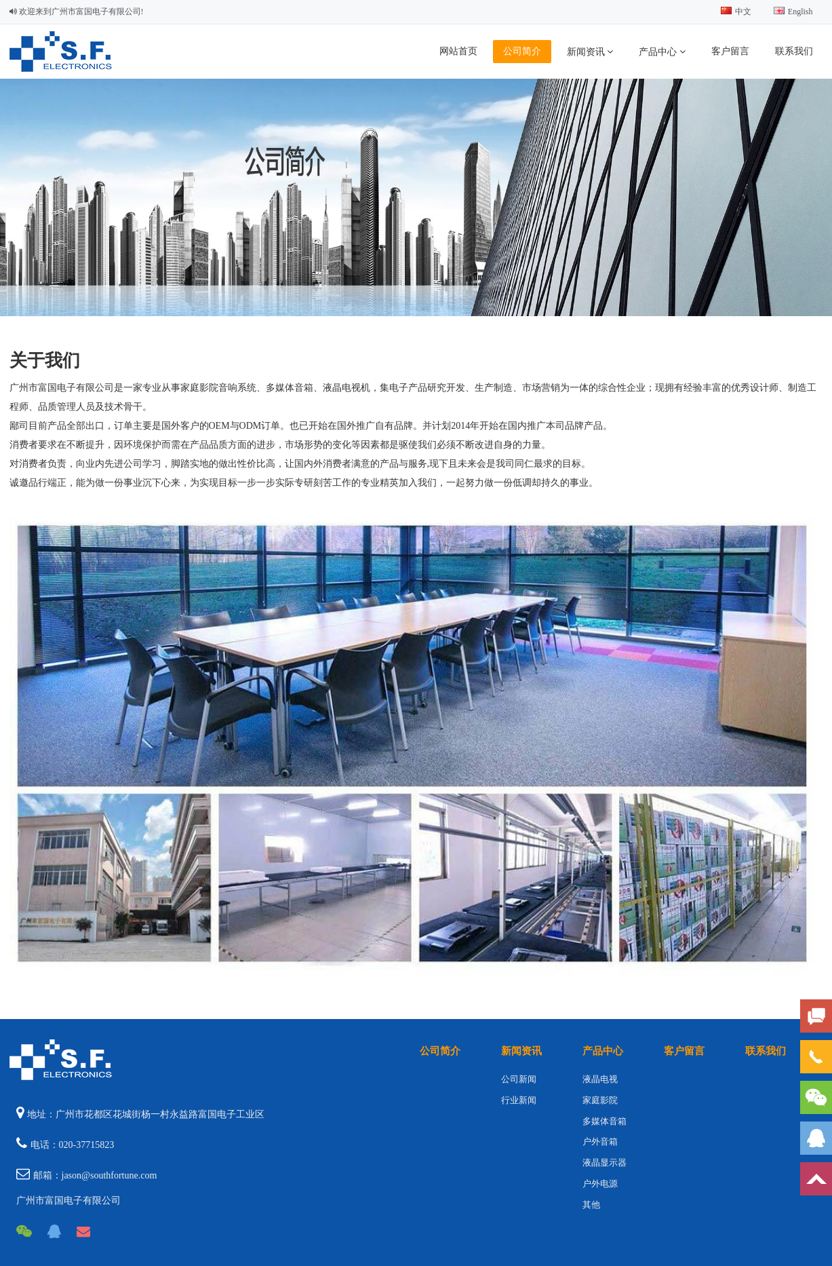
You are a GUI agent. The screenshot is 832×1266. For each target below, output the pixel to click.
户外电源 (600, 1183)
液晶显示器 (604, 1162)
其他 (591, 1205)
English (793, 11)
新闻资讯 (590, 51)
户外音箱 (600, 1141)
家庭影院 (600, 1100)
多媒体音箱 (604, 1121)
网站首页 (458, 51)
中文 (736, 11)
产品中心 (662, 51)
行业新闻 (518, 1100)
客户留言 (730, 51)
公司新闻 (518, 1079)
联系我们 (794, 51)
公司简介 (522, 51)
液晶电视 (600, 1079)
